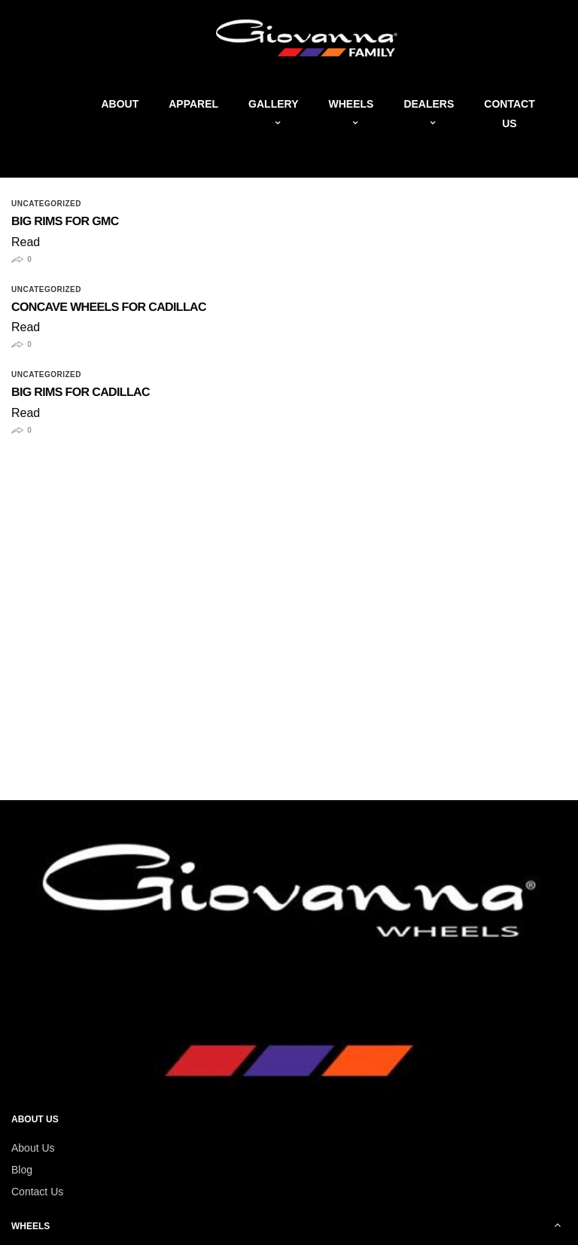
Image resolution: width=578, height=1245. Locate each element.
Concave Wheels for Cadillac (108, 307)
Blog (21, 1170)
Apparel (193, 104)
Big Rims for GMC (65, 221)
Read (25, 242)
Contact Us (37, 1192)
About (119, 104)
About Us (33, 1148)
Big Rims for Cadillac (80, 392)
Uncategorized (46, 204)
